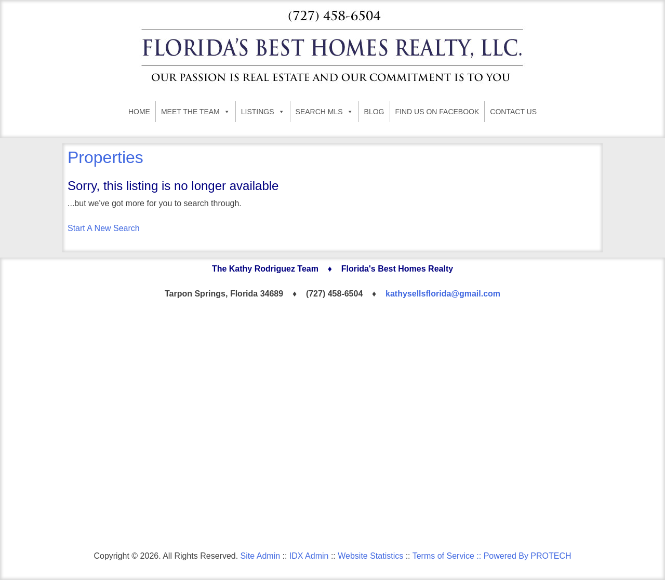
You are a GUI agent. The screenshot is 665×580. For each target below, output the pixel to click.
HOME (139, 111)
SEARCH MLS (324, 111)
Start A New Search (104, 228)
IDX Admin (309, 555)
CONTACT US (513, 111)
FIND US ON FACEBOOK (437, 111)
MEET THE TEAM (195, 111)
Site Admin (260, 555)
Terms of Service (443, 555)
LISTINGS (263, 111)
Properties (105, 157)
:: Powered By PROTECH (522, 555)
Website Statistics (370, 555)
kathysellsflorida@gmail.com (442, 293)
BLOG (374, 111)
